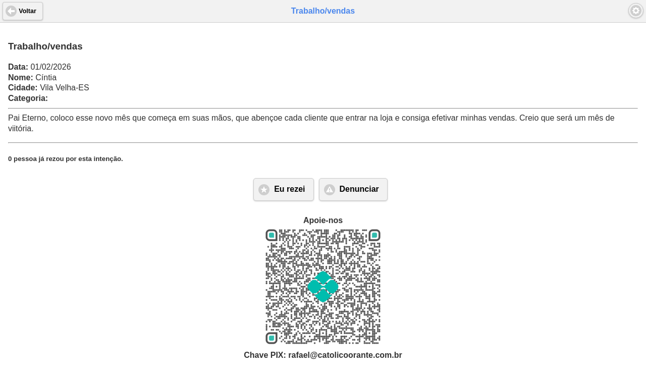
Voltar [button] (27, 11)
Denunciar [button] (359, 189)
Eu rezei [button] (289, 189)
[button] (635, 10)
